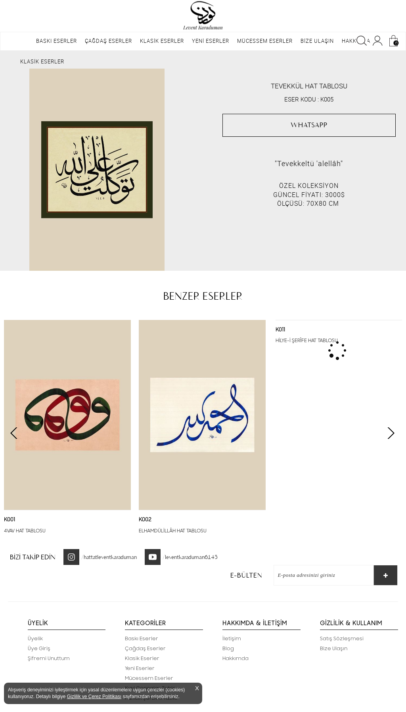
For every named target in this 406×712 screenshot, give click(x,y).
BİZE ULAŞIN (317, 40)
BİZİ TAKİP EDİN (33, 557)
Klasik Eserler (142, 658)
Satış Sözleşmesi (342, 638)
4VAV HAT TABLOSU (25, 531)
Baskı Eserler (141, 638)
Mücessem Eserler (149, 678)
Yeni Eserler (140, 668)
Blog (228, 648)
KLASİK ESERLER (162, 40)
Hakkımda (235, 658)
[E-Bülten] (320, 575)
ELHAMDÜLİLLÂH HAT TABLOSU (173, 531)
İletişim (231, 638)
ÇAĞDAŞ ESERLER (108, 40)
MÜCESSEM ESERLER (265, 40)
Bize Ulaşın (333, 648)
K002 (145, 520)
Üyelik (35, 638)
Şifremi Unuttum (49, 658)
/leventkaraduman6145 (190, 557)
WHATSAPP (309, 125)
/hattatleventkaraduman (109, 557)
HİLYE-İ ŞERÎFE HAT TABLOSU (307, 340)
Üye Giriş (39, 648)
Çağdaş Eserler (145, 648)
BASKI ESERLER (56, 40)
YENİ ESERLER (210, 40)
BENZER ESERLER (203, 296)
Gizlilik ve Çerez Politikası (94, 696)
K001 (9, 520)
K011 (280, 330)
